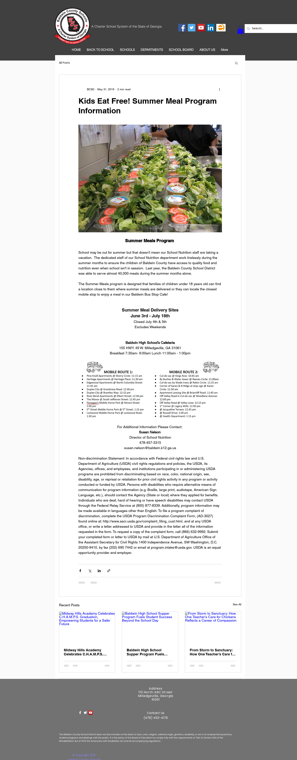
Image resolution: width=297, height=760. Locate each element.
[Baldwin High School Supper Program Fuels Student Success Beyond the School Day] (150, 627)
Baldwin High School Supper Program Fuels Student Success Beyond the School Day (148, 652)
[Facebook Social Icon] (182, 27)
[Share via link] (109, 571)
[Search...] (274, 28)
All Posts (64, 63)
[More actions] (219, 89)
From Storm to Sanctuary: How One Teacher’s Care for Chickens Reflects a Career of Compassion (213, 652)
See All (237, 604)
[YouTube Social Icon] (201, 27)
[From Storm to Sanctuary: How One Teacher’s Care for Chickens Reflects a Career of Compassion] (213, 627)
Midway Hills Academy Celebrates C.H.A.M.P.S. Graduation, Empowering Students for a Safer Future (86, 652)
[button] (240, 30)
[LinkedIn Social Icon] (210, 27)
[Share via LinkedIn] (99, 571)
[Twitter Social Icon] (191, 27)
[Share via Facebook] (80, 571)
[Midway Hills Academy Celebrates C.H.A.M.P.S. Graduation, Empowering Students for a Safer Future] (87, 627)
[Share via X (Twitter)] (90, 571)
